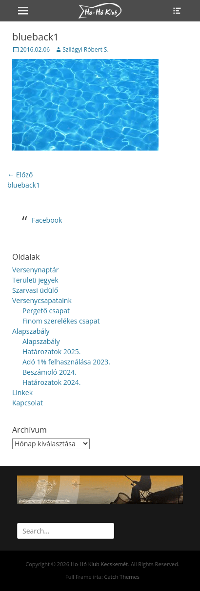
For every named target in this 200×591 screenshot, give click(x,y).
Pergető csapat (46, 310)
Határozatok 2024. (51, 382)
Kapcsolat (27, 402)
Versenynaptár (35, 269)
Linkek (22, 392)
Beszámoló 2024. (49, 372)
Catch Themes (121, 576)
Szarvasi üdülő (35, 290)
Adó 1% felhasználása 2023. (66, 361)
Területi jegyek (35, 280)
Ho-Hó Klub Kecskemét (99, 564)
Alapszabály (31, 331)
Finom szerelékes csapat (61, 320)
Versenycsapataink (42, 300)
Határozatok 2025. (51, 351)
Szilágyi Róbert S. (85, 49)
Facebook (47, 220)
